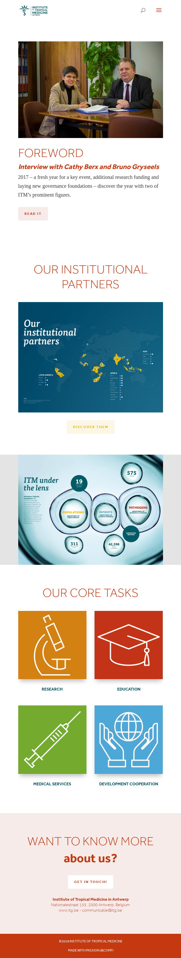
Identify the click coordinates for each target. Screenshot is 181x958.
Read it (33, 213)
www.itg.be (69, 910)
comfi (108, 950)
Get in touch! (90, 881)
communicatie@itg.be (102, 910)
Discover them (90, 426)
